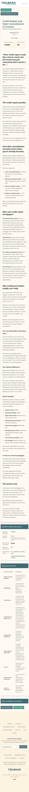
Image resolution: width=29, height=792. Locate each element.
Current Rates (22, 727)
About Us (18, 730)
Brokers (10, 724)
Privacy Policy (8, 755)
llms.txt (22, 758)
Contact (14, 733)
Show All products (6, 707)
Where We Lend (7, 730)
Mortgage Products (9, 727)
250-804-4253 (12, 764)
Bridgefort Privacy (20, 755)
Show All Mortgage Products (9, 14)
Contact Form (21, 764)
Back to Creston (6, 10)
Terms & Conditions (10, 758)
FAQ (25, 730)
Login (14, 779)
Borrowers (18, 724)
